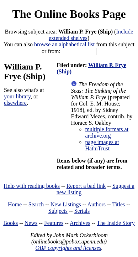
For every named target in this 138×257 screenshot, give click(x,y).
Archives (80, 223)
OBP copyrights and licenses (68, 248)
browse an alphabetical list (64, 44)
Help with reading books (32, 186)
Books (10, 223)
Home (15, 204)
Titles (118, 204)
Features (53, 223)
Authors (96, 204)
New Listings (66, 204)
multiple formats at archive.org (106, 132)
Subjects (58, 211)
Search (36, 204)
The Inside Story (116, 223)
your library (17, 96)
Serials (82, 211)
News (31, 223)
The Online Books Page (69, 13)
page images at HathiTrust (102, 145)
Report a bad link (86, 186)
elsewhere (15, 103)
